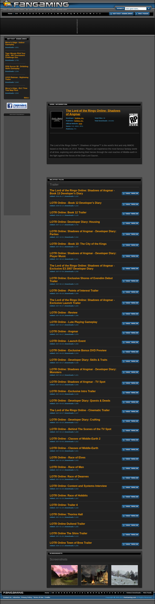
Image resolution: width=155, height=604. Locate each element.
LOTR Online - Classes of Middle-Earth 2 (75, 438)
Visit (80, 123)
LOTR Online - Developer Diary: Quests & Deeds (80, 400)
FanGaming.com (130, 597)
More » (26, 97)
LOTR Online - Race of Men (67, 467)
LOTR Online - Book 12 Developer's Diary (75, 202)
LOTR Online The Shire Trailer (68, 533)
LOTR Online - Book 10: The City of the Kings (78, 243)
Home (10, 13)
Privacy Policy (26, 597)
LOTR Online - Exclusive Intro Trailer (73, 391)
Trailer (54, 184)
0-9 (16, 13)
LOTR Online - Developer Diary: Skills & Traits (78, 359)
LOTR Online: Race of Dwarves (69, 476)
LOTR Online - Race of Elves (67, 457)
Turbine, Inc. (79, 118)
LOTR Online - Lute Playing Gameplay (73, 322)
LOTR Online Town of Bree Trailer (71, 542)
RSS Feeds (147, 593)
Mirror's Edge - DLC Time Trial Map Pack (16, 89)
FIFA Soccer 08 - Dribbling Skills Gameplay (16, 67)
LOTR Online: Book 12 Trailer (68, 212)
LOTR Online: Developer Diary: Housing (75, 221)
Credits (47, 597)
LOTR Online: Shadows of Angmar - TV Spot (77, 381)
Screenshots (58, 559)
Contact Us (7, 597)
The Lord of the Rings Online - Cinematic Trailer (80, 410)
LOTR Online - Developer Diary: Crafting (75, 419)
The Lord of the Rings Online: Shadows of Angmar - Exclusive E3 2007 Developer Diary (82, 267)
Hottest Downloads (133, 593)
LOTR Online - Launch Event (68, 341)
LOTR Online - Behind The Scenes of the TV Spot (80, 429)
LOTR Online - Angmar (64, 331)
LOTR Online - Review (63, 312)
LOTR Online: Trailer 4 (64, 505)
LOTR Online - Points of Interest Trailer (74, 290)
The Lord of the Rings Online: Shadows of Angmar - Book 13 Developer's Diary (82, 192)
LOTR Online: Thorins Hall (66, 514)
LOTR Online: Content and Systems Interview (78, 486)
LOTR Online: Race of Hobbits (69, 495)
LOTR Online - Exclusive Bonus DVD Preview (78, 350)
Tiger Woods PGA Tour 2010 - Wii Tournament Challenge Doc (15, 55)
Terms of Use (38, 597)
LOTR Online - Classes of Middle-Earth (74, 448)
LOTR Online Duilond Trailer (67, 523)
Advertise (16, 597)
